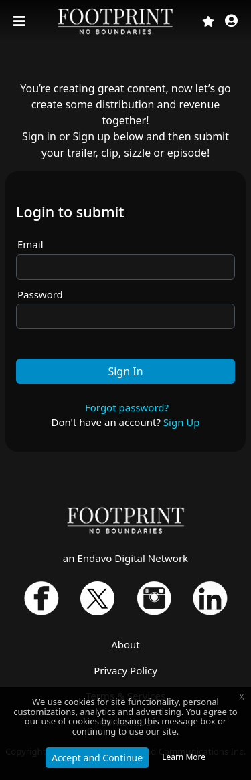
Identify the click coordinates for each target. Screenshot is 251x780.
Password (40, 294)
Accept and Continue (97, 757)
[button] (231, 22)
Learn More (183, 757)
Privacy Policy (125, 670)
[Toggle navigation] (20, 21)
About (125, 644)
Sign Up (181, 422)
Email (30, 244)
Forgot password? (127, 407)
